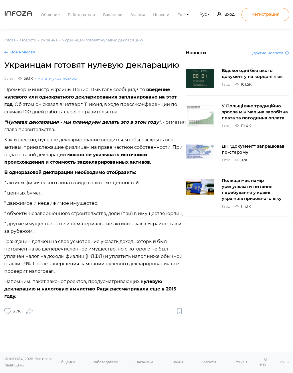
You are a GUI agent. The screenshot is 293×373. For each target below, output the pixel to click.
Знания (137, 14)
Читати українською (57, 78)
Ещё (181, 14)
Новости (161, 14)
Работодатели (81, 14)
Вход (226, 14)
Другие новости (270, 53)
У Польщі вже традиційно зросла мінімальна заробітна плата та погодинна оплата (255, 112)
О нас (263, 361)
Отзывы (240, 362)
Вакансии (112, 14)
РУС (283, 362)
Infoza (18, 14)
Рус (203, 14)
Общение (50, 14)
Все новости (22, 52)
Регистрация (266, 14)
